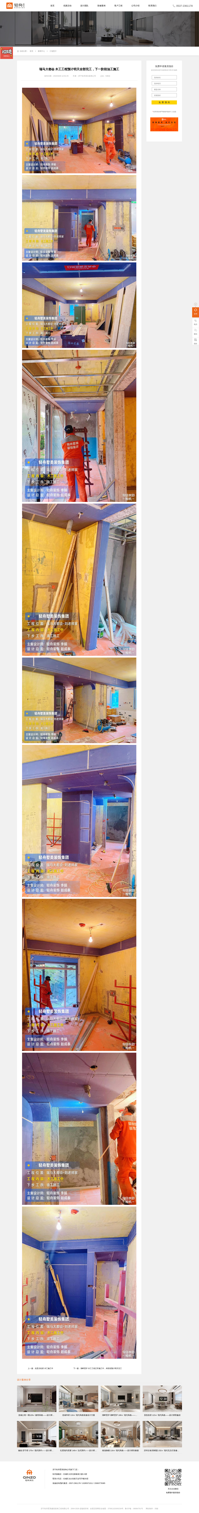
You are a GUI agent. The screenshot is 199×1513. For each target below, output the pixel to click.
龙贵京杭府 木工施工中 (44, 1368)
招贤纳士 (7, 56)
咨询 (195, 311)
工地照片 (53, 51)
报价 (195, 341)
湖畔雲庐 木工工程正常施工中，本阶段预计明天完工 (101, 1368)
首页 (31, 51)
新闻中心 (41, 51)
